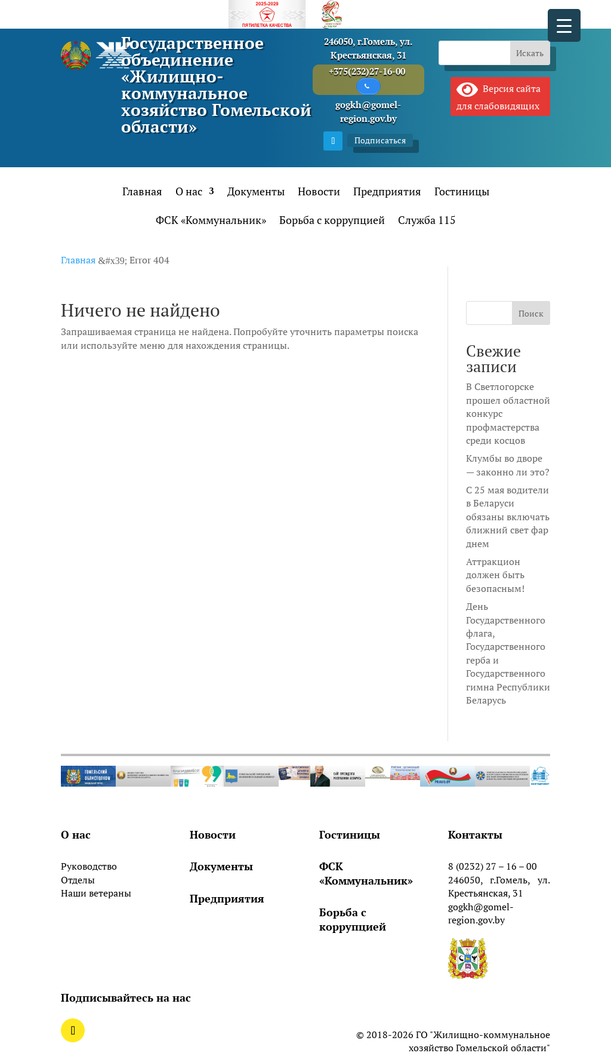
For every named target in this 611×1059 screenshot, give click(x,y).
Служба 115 (427, 221)
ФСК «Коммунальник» (211, 221)
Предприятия (387, 192)
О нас (188, 192)
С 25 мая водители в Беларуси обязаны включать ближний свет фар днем (508, 516)
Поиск (531, 313)
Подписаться (380, 140)
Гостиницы (461, 192)
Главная (142, 192)
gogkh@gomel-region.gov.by (481, 913)
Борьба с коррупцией (332, 221)
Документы (256, 192)
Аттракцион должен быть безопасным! (495, 575)
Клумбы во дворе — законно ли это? (508, 465)
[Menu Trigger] (564, 25)
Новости (319, 192)
